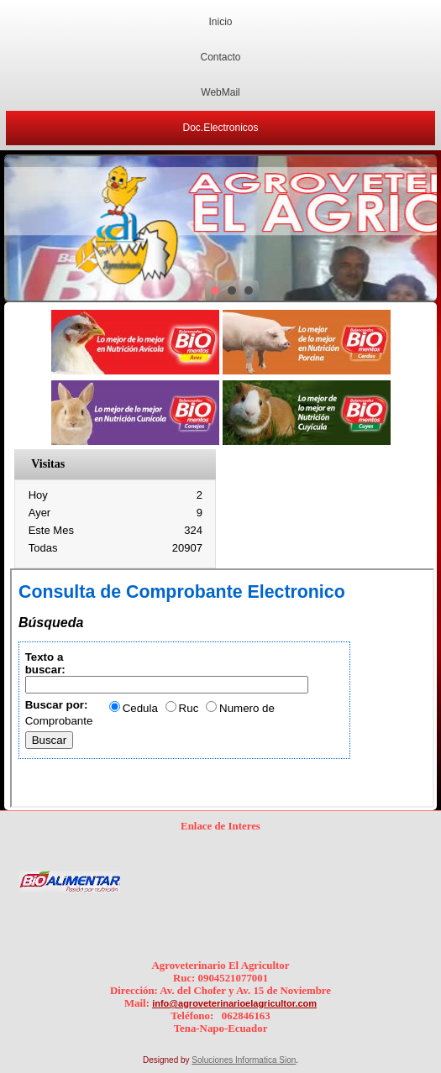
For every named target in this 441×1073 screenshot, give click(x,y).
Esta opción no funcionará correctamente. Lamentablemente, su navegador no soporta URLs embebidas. (222, 688)
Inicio (220, 22)
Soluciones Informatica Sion (244, 1060)
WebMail (220, 92)
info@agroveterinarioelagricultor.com (234, 1003)
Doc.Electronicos (220, 127)
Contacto (220, 57)
